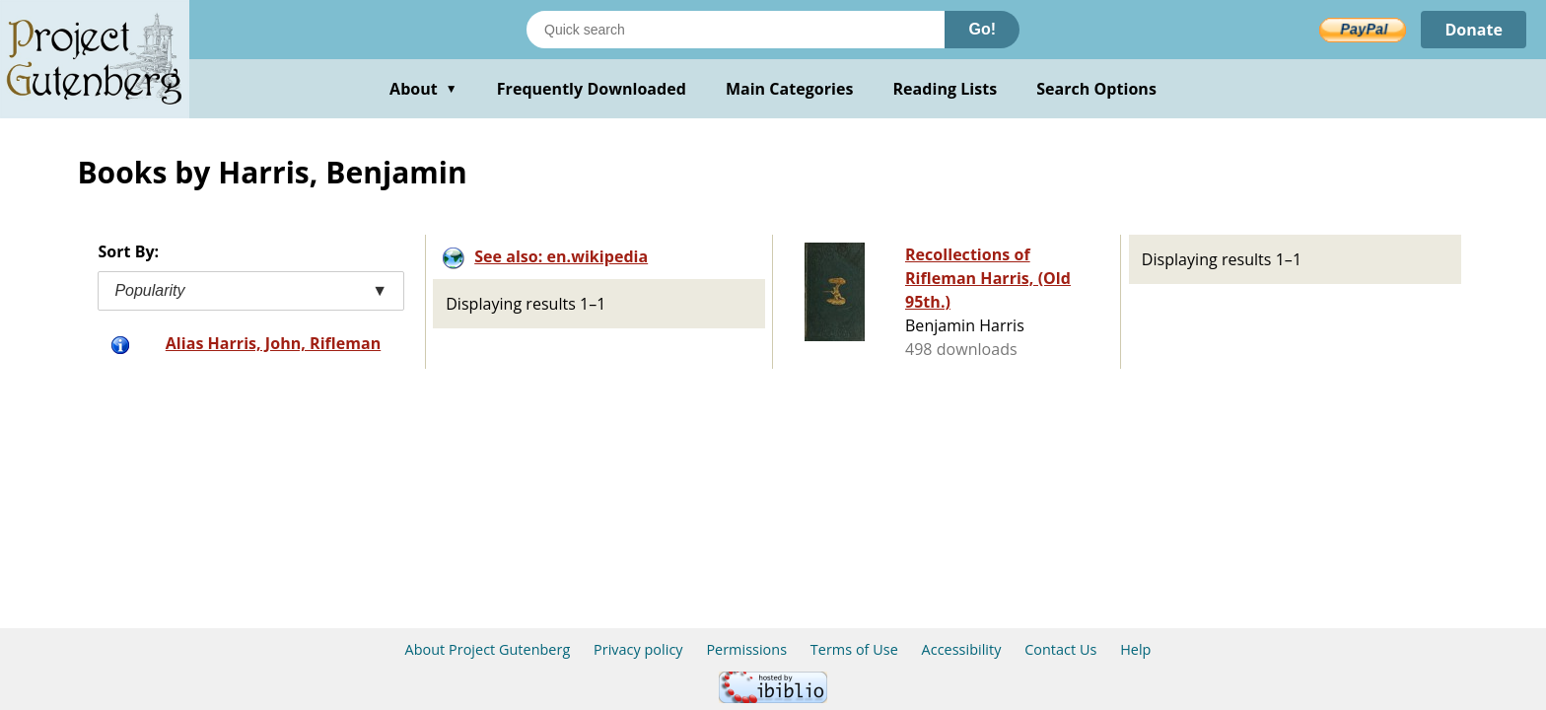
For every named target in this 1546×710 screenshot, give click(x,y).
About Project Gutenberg (488, 649)
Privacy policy (638, 649)
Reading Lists (945, 89)
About (423, 89)
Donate (1473, 29)
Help (1135, 649)
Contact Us (1060, 649)
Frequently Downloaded (591, 89)
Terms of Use (854, 649)
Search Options (1096, 89)
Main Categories (790, 89)
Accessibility (962, 649)
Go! (982, 29)
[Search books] (736, 29)
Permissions (746, 649)
